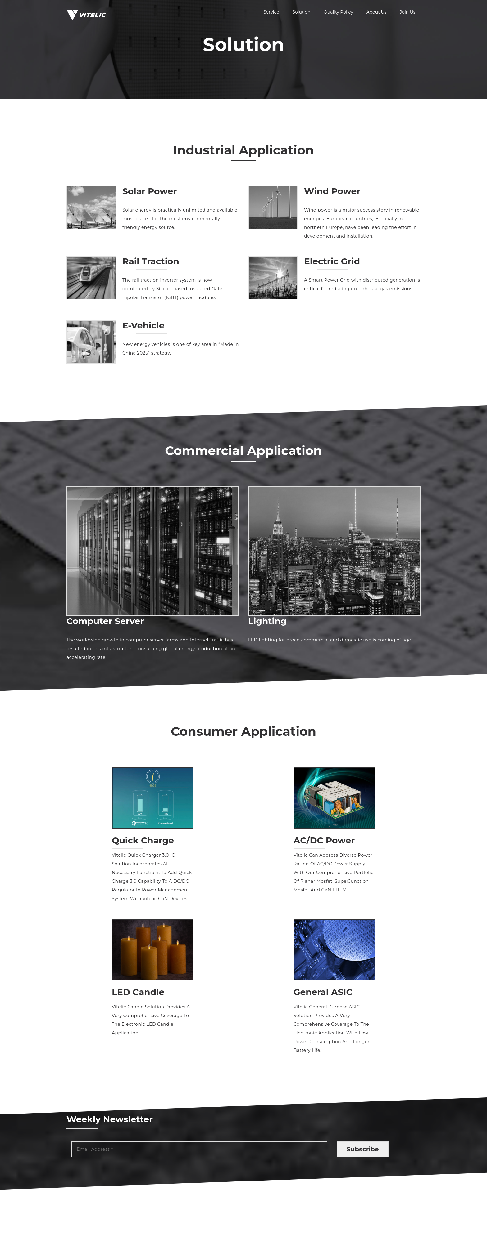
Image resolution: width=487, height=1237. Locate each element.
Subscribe (363, 1148)
